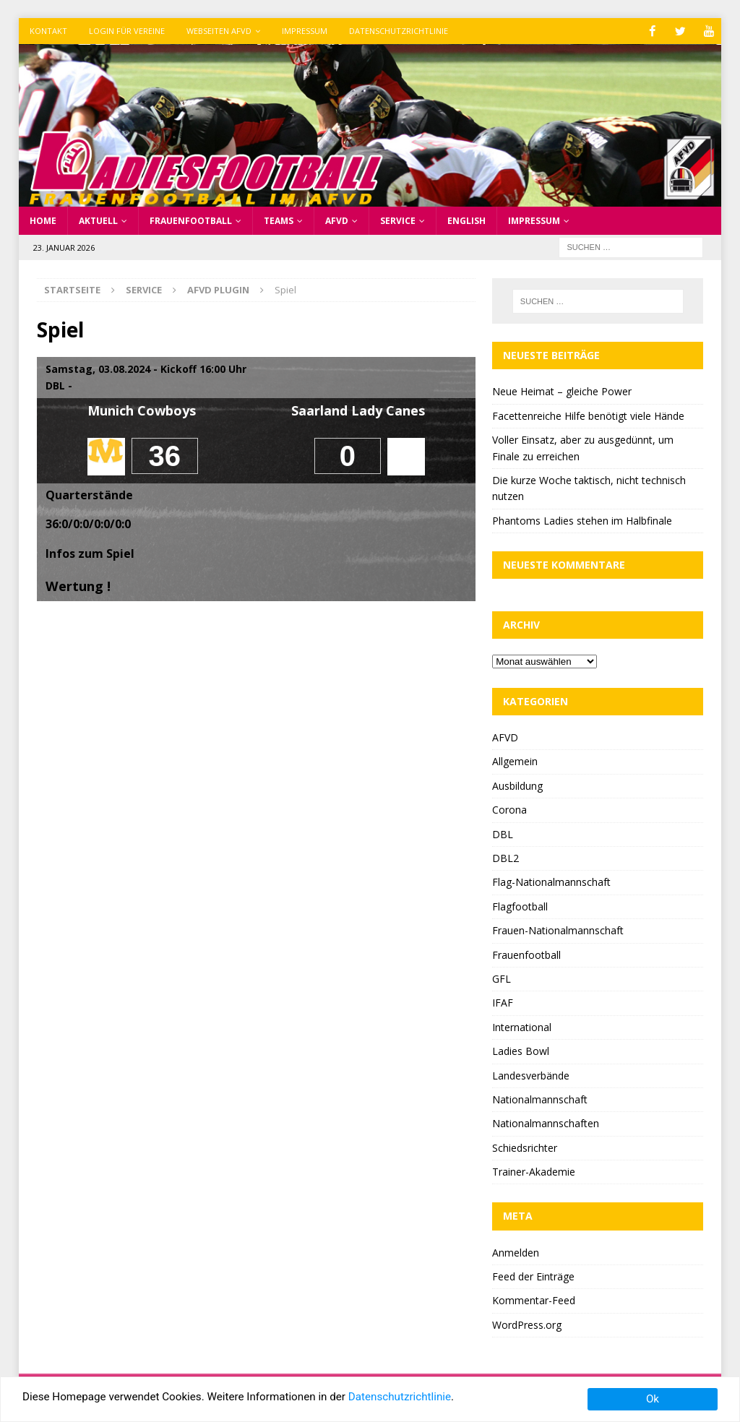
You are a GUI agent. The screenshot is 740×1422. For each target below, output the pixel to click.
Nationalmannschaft (540, 1099)
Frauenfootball (191, 220)
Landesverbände (530, 1075)
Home (43, 220)
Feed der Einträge (533, 1276)
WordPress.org (527, 1324)
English (466, 220)
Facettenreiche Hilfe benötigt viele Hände (588, 415)
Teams (278, 220)
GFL (501, 978)
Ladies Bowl (520, 1051)
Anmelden (515, 1252)
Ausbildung (517, 785)
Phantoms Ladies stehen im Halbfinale (582, 520)
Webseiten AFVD (218, 30)
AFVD (336, 220)
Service (398, 220)
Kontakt (48, 30)
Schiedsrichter (524, 1147)
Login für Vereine (127, 30)
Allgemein (515, 761)
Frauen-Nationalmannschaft (558, 930)
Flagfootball (520, 906)
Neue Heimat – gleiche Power (562, 391)
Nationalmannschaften (545, 1123)
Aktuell (98, 220)
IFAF (502, 1002)
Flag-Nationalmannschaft (551, 882)
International (521, 1026)
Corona (509, 809)
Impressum (304, 30)
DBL (502, 833)
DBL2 (505, 857)
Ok (652, 1398)
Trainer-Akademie (533, 1171)
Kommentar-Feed (533, 1300)
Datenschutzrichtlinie (398, 30)
